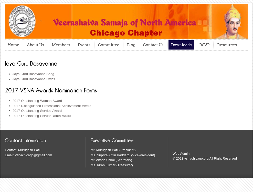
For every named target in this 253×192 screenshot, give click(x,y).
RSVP (204, 45)
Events (84, 45)
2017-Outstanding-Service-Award (37, 111)
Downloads (181, 45)
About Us (35, 45)
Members (61, 45)
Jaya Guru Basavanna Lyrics (34, 79)
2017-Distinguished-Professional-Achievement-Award (52, 106)
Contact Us (153, 45)
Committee (108, 45)
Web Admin (181, 153)
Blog (131, 45)
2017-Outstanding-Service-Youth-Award (42, 116)
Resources (227, 45)
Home (13, 45)
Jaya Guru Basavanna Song (33, 74)
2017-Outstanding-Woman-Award (37, 101)
